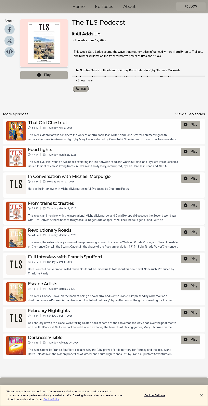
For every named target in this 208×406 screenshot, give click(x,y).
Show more (84, 80)
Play (44, 75)
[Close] (201, 397)
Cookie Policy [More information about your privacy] (51, 401)
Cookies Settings (154, 397)
